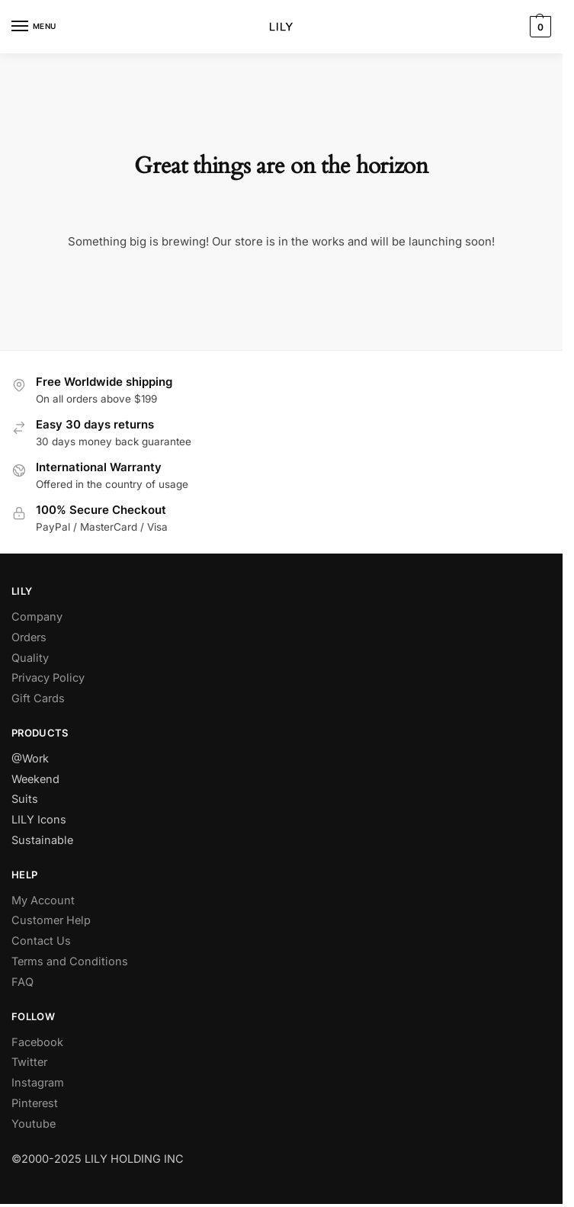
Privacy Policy (48, 677)
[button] (538, 26)
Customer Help (51, 919)
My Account (43, 900)
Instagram (37, 1082)
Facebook (37, 1041)
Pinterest (34, 1102)
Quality (30, 657)
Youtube (33, 1123)
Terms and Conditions (69, 961)
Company (37, 616)
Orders (28, 637)
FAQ (22, 981)
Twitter (29, 1061)
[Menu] (34, 26)
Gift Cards (38, 698)
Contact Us (41, 940)
